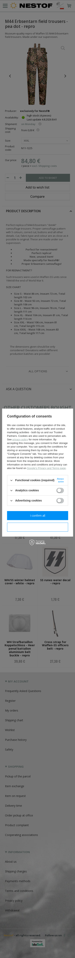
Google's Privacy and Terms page (46, 468)
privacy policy (20, 439)
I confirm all (37, 515)
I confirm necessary (37, 527)
